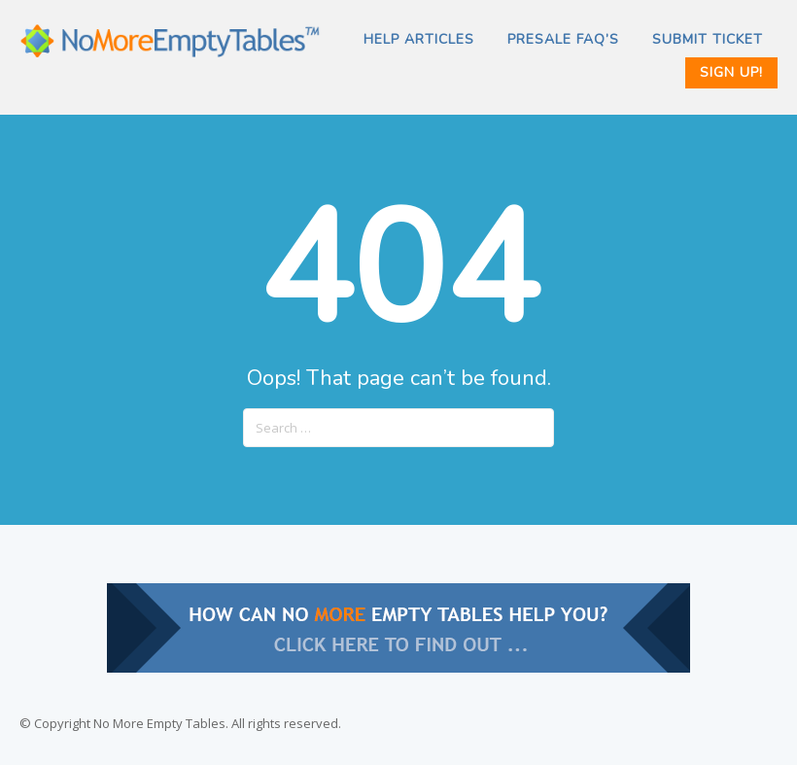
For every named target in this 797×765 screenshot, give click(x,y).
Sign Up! (731, 72)
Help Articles (419, 39)
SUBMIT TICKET (707, 39)
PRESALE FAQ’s (563, 39)
